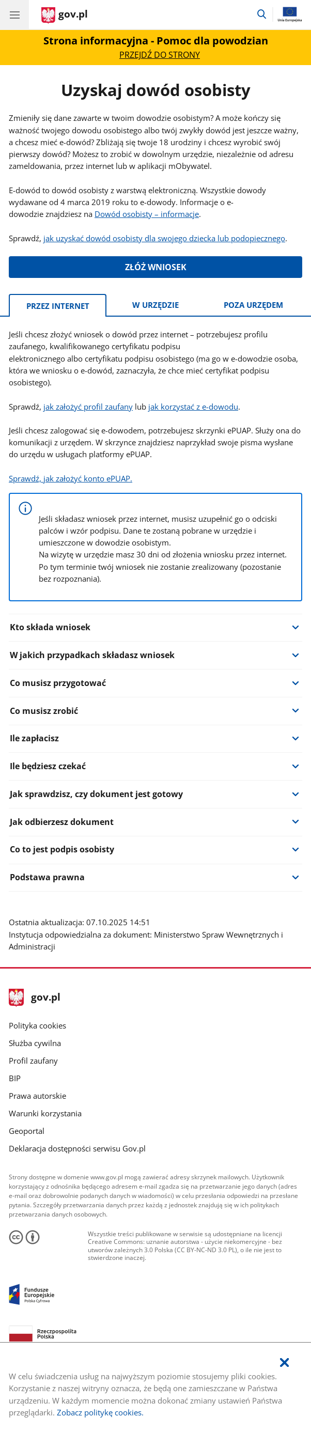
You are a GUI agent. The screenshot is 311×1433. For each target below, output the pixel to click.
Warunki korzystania (45, 1113)
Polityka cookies (37, 1025)
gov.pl (34, 998)
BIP (15, 1078)
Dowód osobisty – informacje (147, 214)
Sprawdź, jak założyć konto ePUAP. (70, 478)
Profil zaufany (33, 1060)
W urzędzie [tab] (155, 304)
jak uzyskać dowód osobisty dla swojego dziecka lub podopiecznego (164, 238)
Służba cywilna (35, 1043)
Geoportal (26, 1130)
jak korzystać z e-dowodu (193, 406)
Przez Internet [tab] (57, 305)
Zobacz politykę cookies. (100, 1412)
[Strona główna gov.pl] (64, 15)
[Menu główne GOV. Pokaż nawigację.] (14, 14)
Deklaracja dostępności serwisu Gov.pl (77, 1148)
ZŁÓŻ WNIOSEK (155, 267)
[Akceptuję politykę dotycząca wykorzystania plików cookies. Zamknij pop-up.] (284, 1363)
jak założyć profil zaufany (88, 406)
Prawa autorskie (37, 1095)
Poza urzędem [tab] (253, 304)
